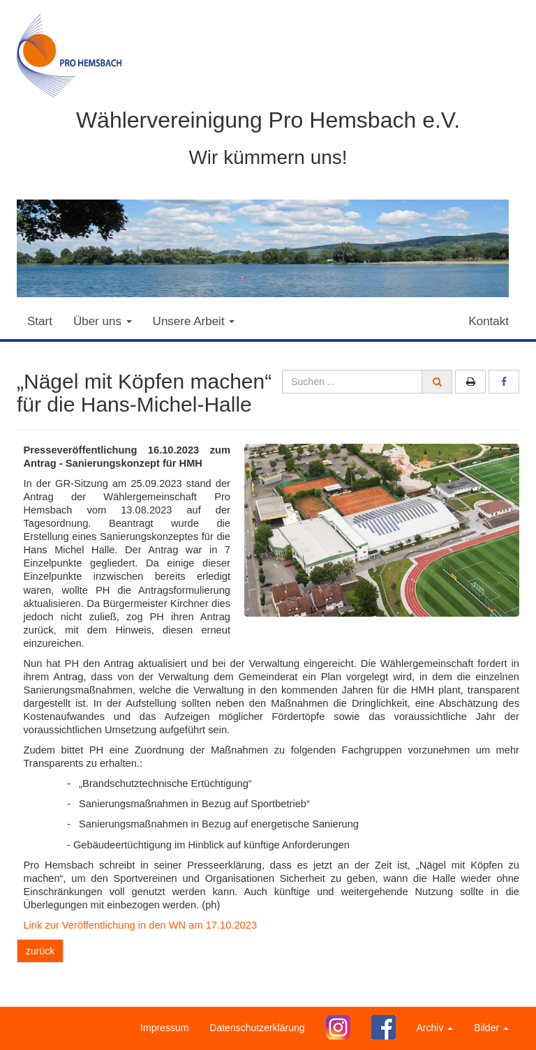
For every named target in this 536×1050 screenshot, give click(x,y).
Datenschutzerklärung (256, 1027)
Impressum (164, 1027)
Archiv (435, 1027)
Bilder (491, 1027)
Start (39, 321)
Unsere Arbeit (194, 321)
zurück (40, 951)
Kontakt (488, 321)
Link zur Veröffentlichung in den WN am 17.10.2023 (140, 925)
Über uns (102, 321)
